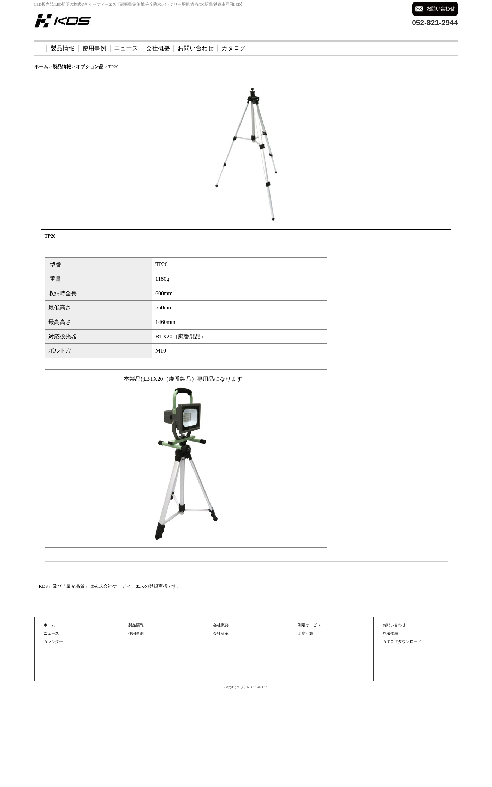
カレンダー (53, 641)
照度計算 (305, 633)
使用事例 (94, 48)
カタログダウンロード (402, 641)
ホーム (49, 625)
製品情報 (63, 48)
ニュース (126, 48)
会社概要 (158, 48)
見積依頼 (390, 633)
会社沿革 (221, 633)
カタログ (233, 48)
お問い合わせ (196, 48)
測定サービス (309, 625)
